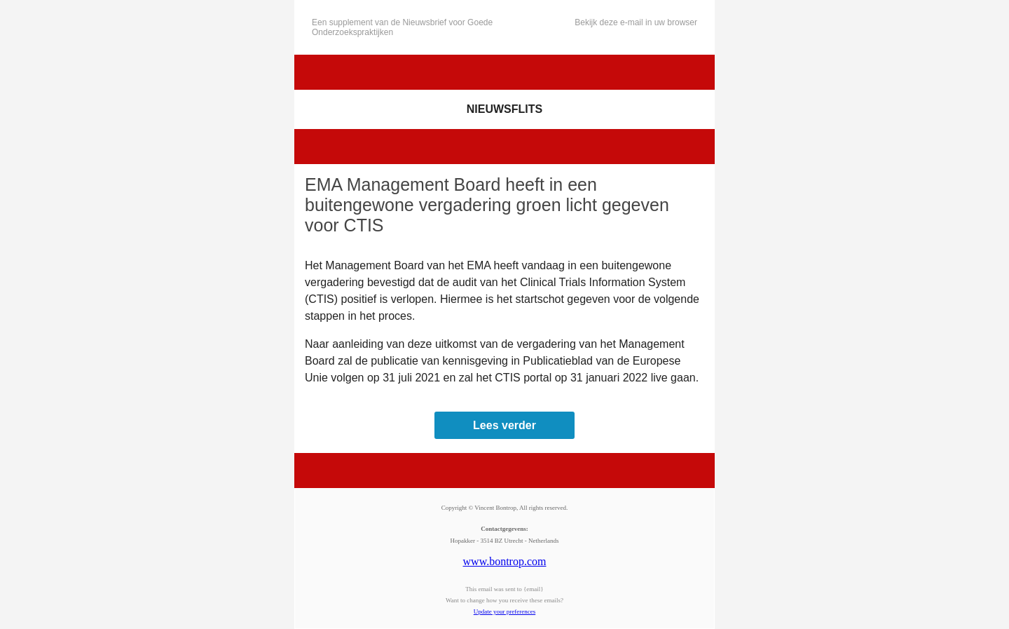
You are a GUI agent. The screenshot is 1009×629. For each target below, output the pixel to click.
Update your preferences (504, 611)
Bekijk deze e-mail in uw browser (636, 22)
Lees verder (504, 425)
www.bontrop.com (505, 561)
